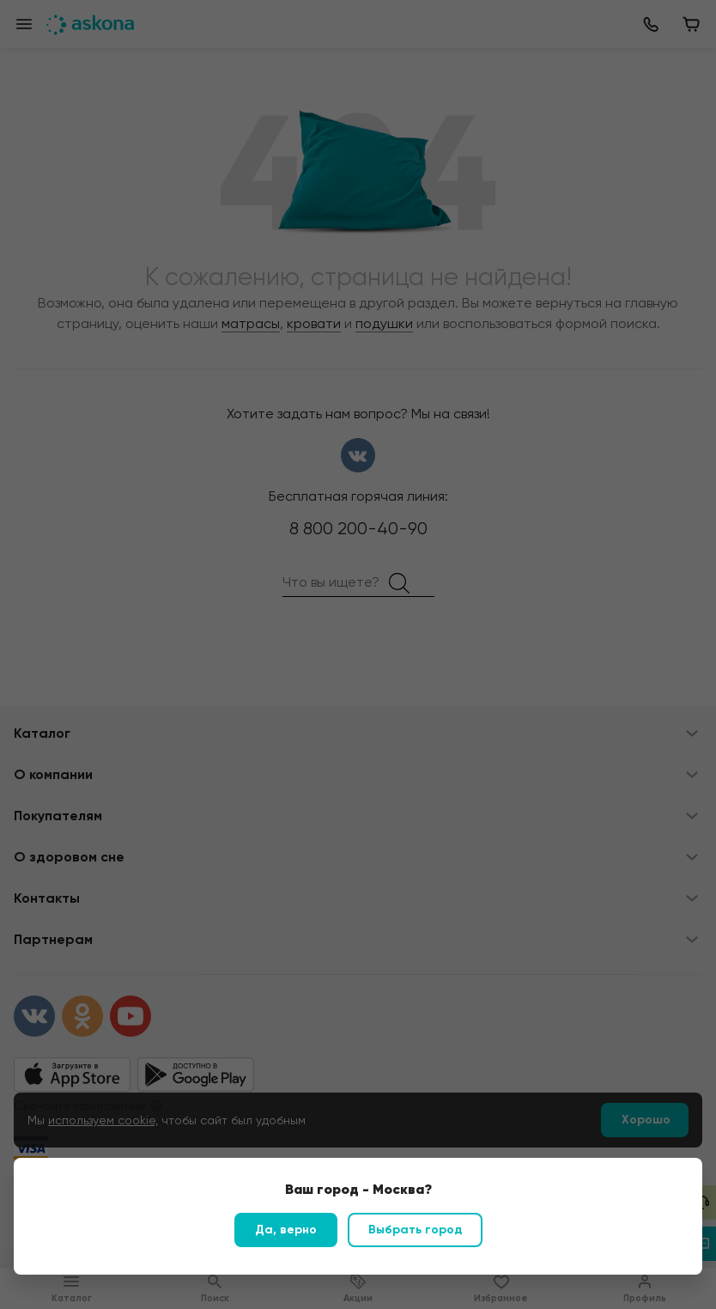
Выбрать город (415, 1229)
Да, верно (286, 1229)
